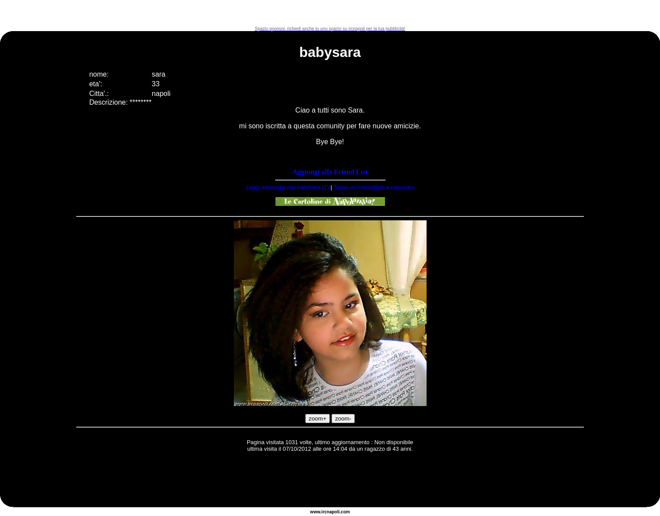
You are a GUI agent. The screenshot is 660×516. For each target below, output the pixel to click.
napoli (333, 511)
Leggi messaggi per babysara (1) (287, 187)
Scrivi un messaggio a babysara (374, 187)
